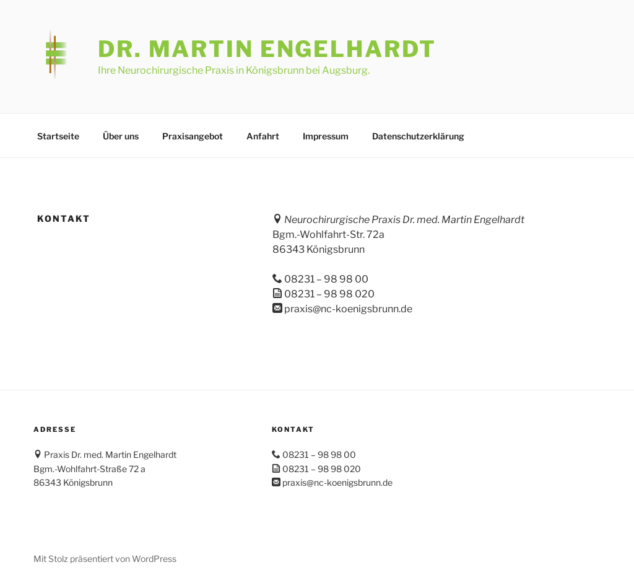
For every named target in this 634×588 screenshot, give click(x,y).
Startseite (58, 136)
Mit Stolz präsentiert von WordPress (104, 558)
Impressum (326, 136)
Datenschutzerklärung (418, 136)
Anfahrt (262, 136)
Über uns (121, 136)
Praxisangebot (192, 136)
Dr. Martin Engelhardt (267, 49)
